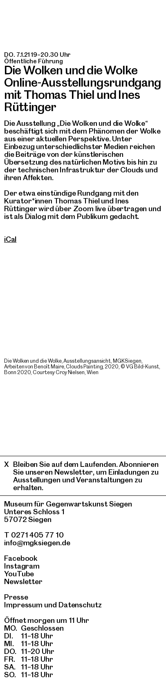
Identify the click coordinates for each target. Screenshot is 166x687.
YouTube (19, 573)
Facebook (21, 558)
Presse (16, 597)
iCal (10, 239)
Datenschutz (80, 604)
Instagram (22, 566)
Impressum (23, 604)
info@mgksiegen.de (37, 542)
